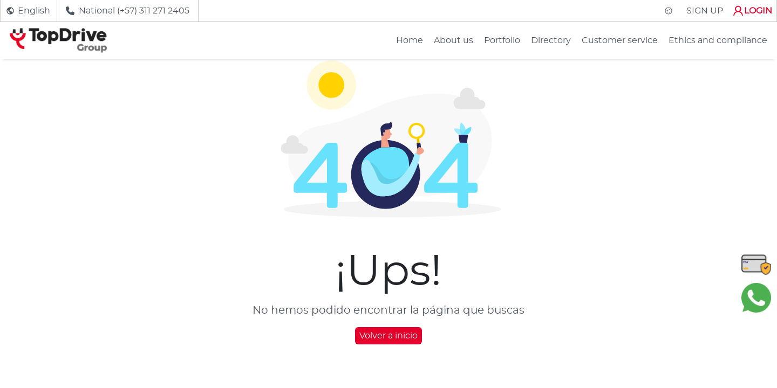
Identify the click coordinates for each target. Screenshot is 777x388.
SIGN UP (704, 10)
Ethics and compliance (718, 40)
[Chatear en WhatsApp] (756, 297)
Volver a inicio (388, 335)
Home (409, 40)
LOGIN (752, 10)
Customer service (620, 40)
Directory (551, 40)
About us (453, 40)
